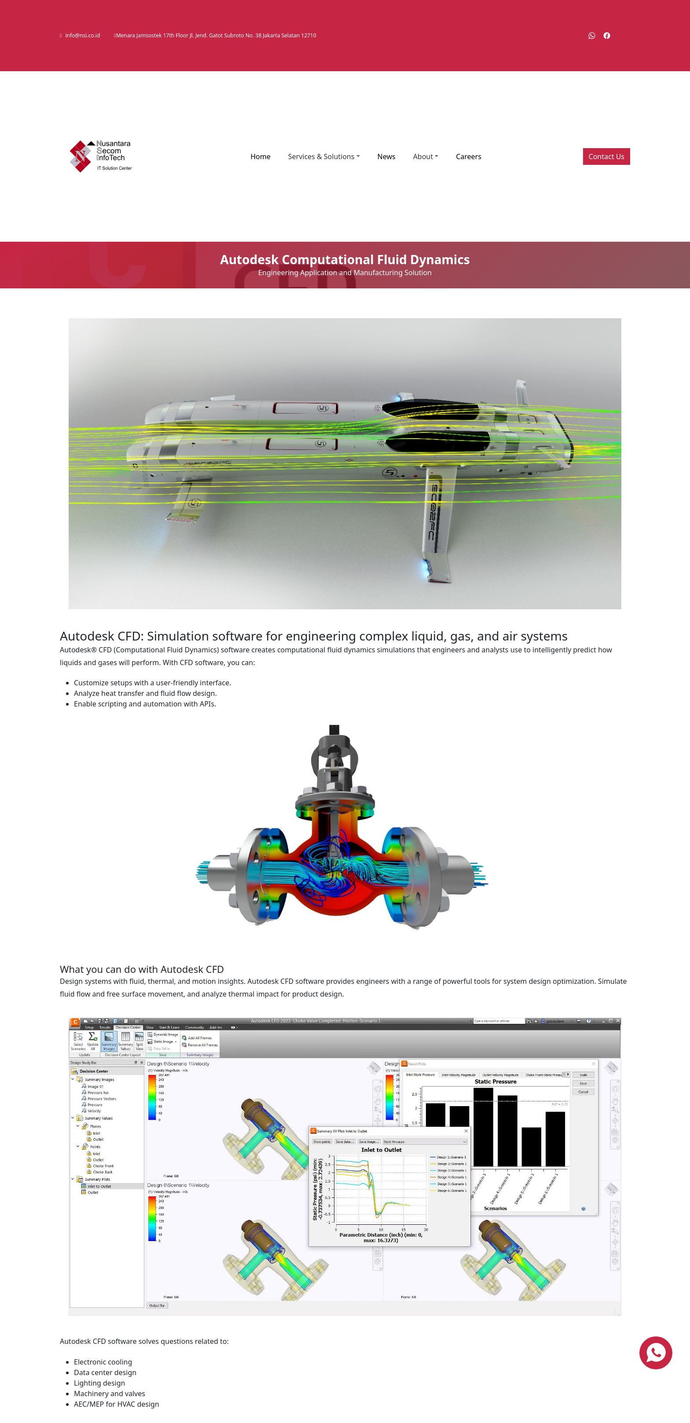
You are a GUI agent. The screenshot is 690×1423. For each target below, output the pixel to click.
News (387, 156)
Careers (468, 156)
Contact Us (606, 156)
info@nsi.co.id (82, 35)
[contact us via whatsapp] (655, 1352)
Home (260, 156)
